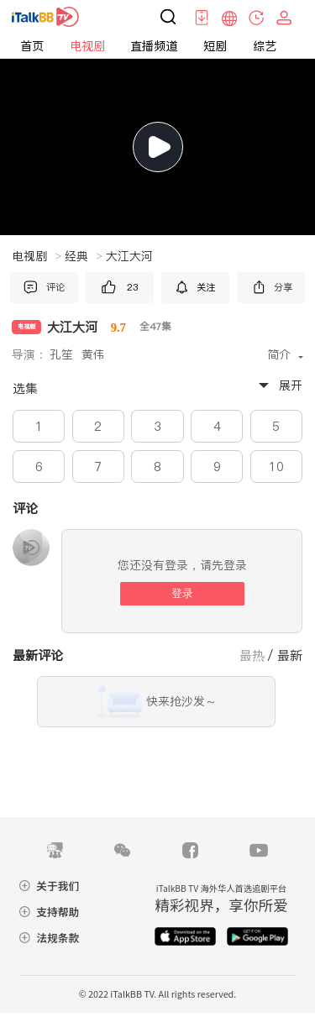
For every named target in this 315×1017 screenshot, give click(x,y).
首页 (32, 46)
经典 (83, 256)
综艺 (264, 46)
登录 (182, 593)
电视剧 (87, 46)
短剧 (215, 46)
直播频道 (153, 46)
